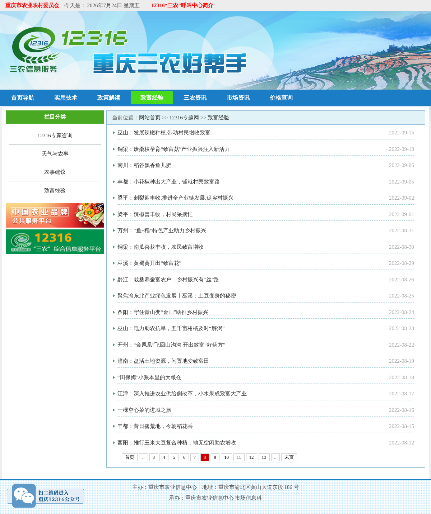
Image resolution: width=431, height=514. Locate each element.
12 (251, 457)
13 (264, 457)
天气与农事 (55, 154)
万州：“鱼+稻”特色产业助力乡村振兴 (161, 230)
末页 (289, 457)
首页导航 (22, 98)
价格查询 (281, 98)
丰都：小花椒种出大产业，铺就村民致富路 (168, 182)
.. (143, 457)
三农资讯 (195, 98)
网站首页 (150, 117)
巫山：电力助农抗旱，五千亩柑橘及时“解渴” (170, 328)
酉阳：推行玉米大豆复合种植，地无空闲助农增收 (176, 443)
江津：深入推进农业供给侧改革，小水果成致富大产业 (182, 393)
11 (239, 457)
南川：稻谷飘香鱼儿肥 (144, 165)
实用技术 (65, 98)
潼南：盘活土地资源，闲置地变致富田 (163, 361)
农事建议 (55, 172)
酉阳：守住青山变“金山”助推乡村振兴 (162, 312)
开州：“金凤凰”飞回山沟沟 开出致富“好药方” (171, 345)
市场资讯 (238, 98)
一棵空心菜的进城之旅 (144, 410)
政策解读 (108, 98)
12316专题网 (184, 117)
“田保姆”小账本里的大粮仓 (149, 377)
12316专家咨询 (55, 135)
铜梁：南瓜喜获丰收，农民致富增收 (160, 247)
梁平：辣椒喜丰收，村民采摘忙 (155, 214)
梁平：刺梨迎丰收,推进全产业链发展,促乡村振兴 (175, 198)
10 (226, 457)
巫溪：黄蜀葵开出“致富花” (149, 263)
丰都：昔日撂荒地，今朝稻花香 (155, 426)
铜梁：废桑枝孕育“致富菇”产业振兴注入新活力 (173, 149)
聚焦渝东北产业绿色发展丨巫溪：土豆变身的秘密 (176, 296)
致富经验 (151, 98)
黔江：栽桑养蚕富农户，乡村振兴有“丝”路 (168, 279)
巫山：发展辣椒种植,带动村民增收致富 (163, 132)
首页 (129, 457)
